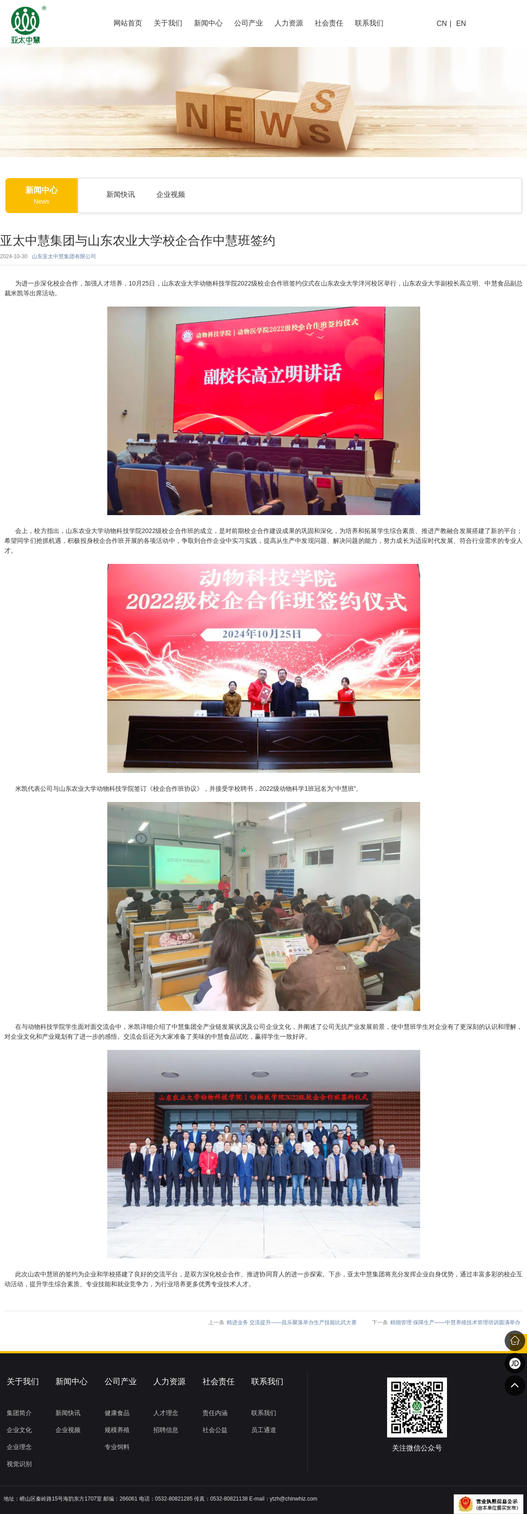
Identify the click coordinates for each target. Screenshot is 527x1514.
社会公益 (215, 1429)
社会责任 (329, 23)
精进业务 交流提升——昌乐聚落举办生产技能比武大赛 (292, 1322)
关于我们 (168, 23)
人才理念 (165, 1412)
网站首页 (128, 23)
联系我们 (369, 23)
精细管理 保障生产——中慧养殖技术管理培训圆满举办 (455, 1322)
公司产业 (248, 23)
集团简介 (19, 1412)
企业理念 (19, 1446)
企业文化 (19, 1429)
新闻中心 (208, 23)
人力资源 (288, 23)
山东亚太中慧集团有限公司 (64, 256)
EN (461, 23)
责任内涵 (215, 1412)
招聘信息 (165, 1429)
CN (442, 23)
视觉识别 (19, 1463)
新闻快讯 (120, 194)
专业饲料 (117, 1446)
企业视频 (170, 194)
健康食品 (117, 1412)
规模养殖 (117, 1429)
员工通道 (263, 1429)
